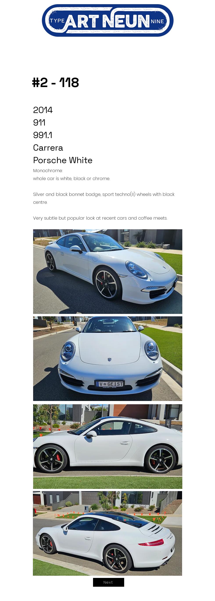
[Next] (108, 582)
